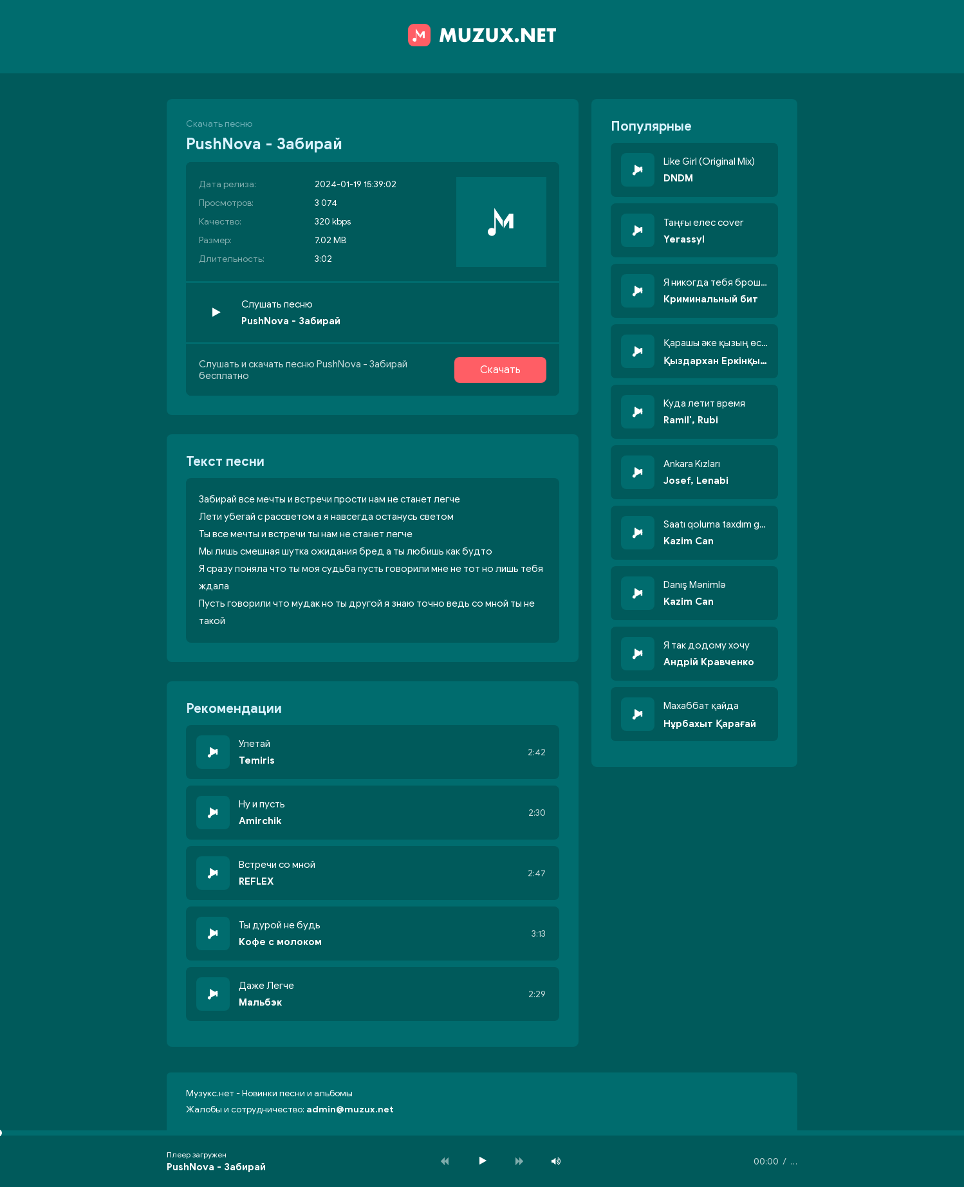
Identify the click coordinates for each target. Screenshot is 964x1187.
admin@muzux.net (350, 1109)
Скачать (500, 369)
